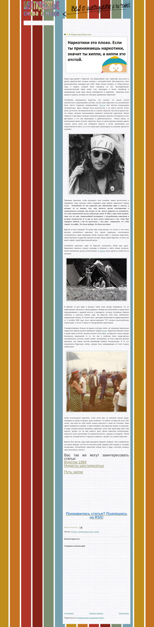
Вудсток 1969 (75, 462)
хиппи (104, 331)
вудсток (74, 532)
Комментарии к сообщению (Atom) (90, 618)
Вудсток (102, 105)
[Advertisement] (96, 26)
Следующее (69, 613)
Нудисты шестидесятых (84, 466)
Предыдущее (124, 613)
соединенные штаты (86, 532)
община (102, 251)
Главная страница (96, 613)
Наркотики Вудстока (81, 34)
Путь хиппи (73, 472)
